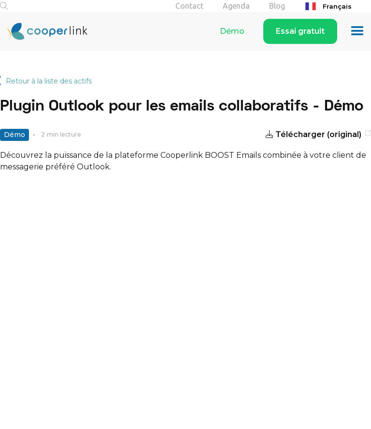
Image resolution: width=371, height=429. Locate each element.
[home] (43, 31)
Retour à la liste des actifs (49, 81)
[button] (357, 31)
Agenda (236, 5)
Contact (189, 5)
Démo (232, 31)
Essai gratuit (300, 31)
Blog (277, 5)
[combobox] (335, 6)
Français (327, 6)
